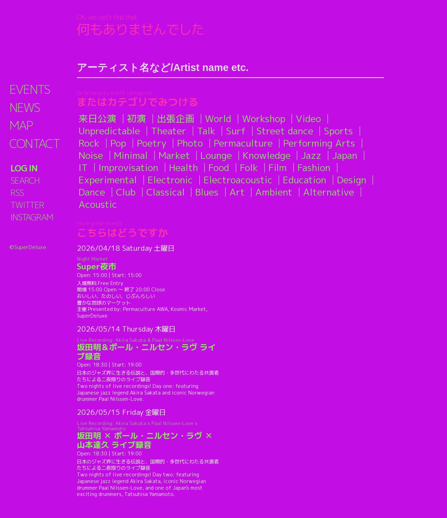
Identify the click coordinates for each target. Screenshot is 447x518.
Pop (118, 143)
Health (183, 167)
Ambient (273, 192)
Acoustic (98, 204)
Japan (344, 155)
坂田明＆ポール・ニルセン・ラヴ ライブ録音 (149, 348)
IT (83, 167)
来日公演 (97, 118)
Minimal (131, 155)
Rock (89, 143)
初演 (136, 118)
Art (237, 192)
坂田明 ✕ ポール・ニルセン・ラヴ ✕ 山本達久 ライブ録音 (149, 435)
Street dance (284, 130)
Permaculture (243, 143)
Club (125, 192)
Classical (165, 192)
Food (218, 167)
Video (308, 118)
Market (174, 155)
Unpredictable (109, 130)
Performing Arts (319, 143)
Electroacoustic (238, 179)
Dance (92, 192)
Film (278, 167)
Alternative (328, 192)
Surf (236, 130)
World (218, 118)
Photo (190, 143)
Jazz (311, 155)
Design (351, 179)
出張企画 (176, 118)
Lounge (216, 155)
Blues (207, 192)
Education (304, 179)
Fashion (314, 167)
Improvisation (128, 167)
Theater (168, 130)
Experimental (108, 179)
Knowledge (267, 155)
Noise (91, 155)
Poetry (152, 143)
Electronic (170, 179)
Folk (249, 167)
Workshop (263, 118)
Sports (338, 130)
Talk (206, 130)
